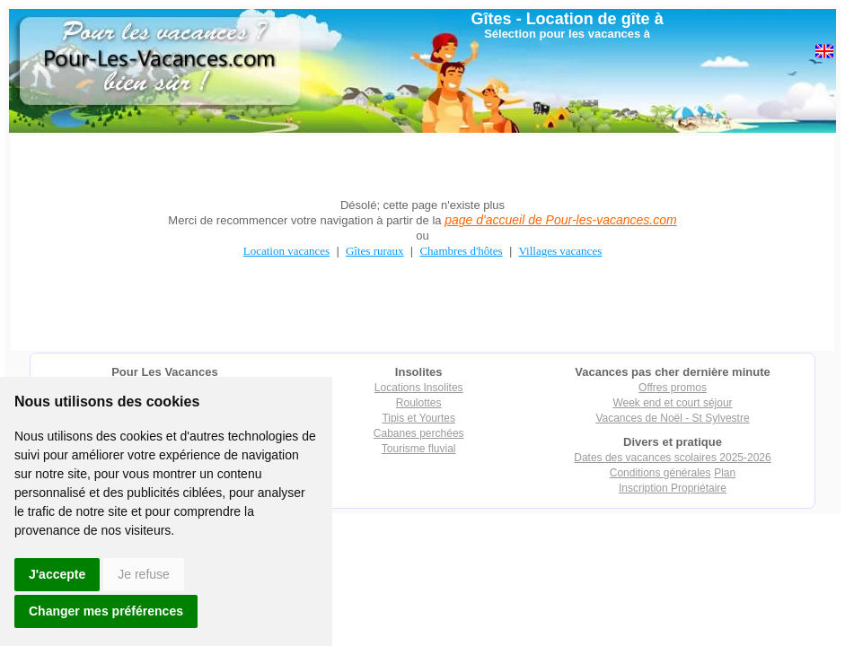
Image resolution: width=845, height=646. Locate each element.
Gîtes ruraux (375, 251)
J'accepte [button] (57, 574)
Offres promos (672, 387)
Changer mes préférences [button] (106, 611)
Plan (724, 473)
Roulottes (419, 403)
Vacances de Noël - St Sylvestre (672, 418)
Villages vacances (561, 251)
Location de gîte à (595, 19)
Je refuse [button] (144, 574)
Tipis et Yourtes (418, 418)
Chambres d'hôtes (460, 251)
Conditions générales (660, 473)
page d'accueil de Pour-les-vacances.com (560, 220)
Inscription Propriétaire (672, 488)
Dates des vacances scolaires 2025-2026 (672, 457)
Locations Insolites (418, 387)
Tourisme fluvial (419, 448)
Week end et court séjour (672, 403)
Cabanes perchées (419, 433)
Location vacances (286, 251)
